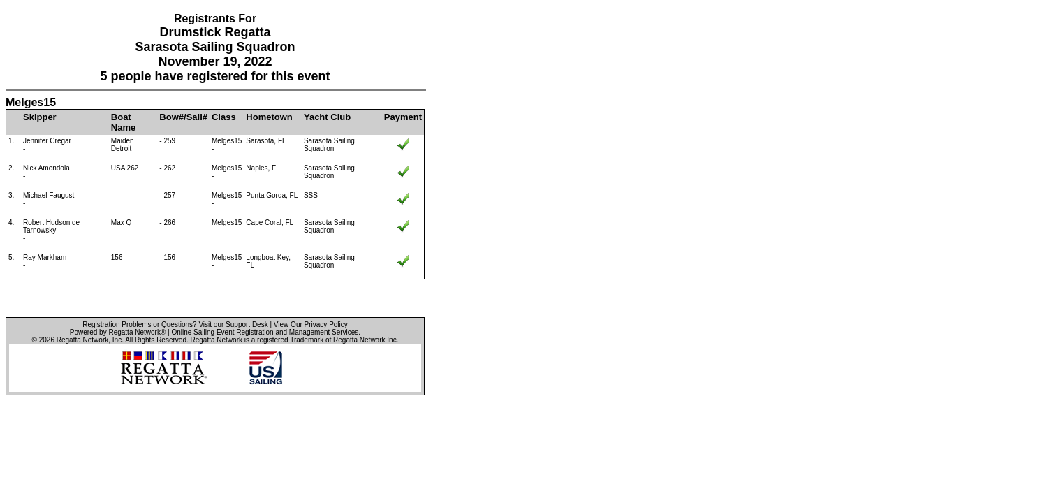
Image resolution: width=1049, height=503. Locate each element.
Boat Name (123, 122)
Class (224, 117)
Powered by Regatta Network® (118, 332)
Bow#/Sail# (183, 117)
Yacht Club (327, 117)
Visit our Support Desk (232, 324)
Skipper (40, 117)
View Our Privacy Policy (311, 324)
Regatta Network (82, 340)
